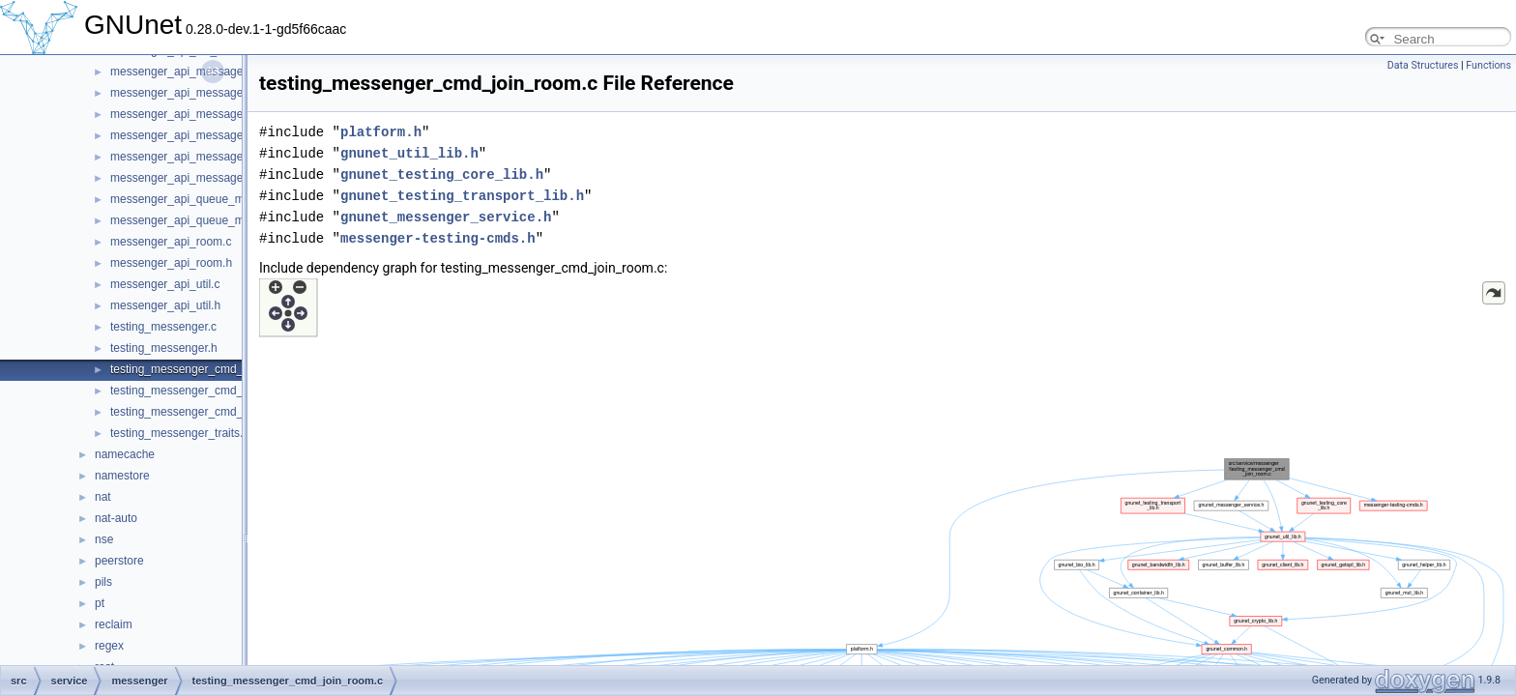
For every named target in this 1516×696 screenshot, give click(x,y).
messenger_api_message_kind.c (194, 156)
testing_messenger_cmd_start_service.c (214, 390)
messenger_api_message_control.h (202, 135)
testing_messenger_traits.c (179, 433)
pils (103, 582)
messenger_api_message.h (181, 93)
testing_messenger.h (164, 348)
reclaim (113, 624)
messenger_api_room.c (170, 241)
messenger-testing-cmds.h (438, 238)
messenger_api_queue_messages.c (203, 199)
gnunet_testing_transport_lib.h (462, 196)
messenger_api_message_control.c (201, 114)
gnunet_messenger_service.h (445, 217)
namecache (125, 454)
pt (99, 603)
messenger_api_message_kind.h (195, 178)
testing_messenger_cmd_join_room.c (206, 369)
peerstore (119, 560)
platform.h (381, 132)
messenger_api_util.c (164, 284)
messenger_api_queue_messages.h (203, 220)
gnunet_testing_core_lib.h (441, 174)
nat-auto (116, 518)
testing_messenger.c (163, 327)
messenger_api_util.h (165, 305)
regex (109, 645)
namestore (122, 475)
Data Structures (1423, 65)
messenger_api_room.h (171, 263)
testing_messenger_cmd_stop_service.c (213, 412)
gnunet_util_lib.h (409, 153)
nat (103, 497)
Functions (1488, 65)
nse (104, 539)
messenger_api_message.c (181, 71)
